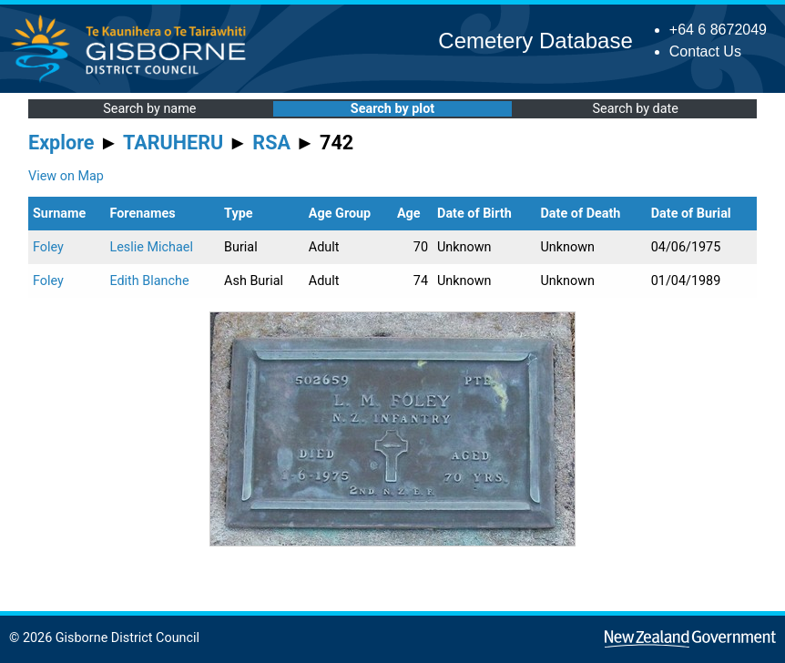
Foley (48, 247)
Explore (61, 142)
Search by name (149, 109)
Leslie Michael (151, 247)
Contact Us (705, 51)
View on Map (66, 176)
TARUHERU (173, 142)
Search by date (635, 109)
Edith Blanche (149, 281)
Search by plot (392, 109)
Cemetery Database (535, 40)
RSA (271, 142)
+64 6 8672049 (718, 29)
